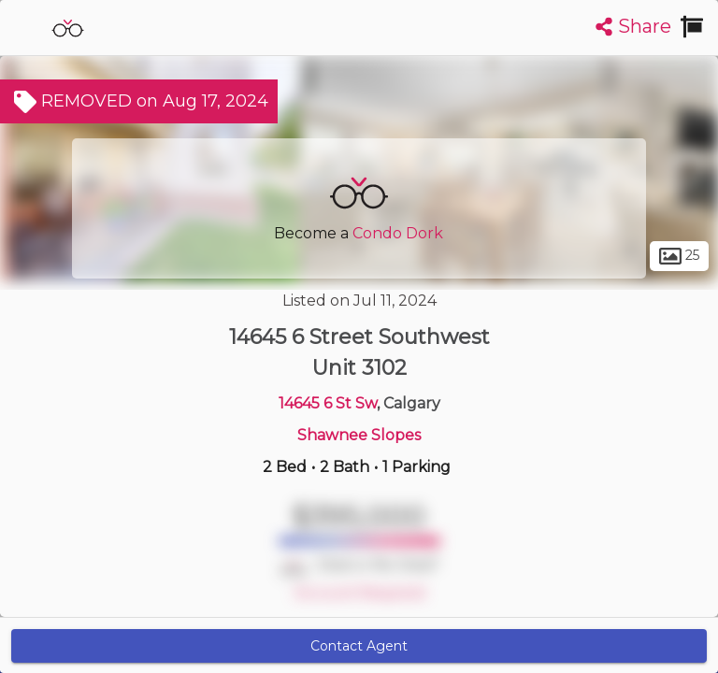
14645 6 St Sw (328, 403)
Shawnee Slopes (359, 435)
